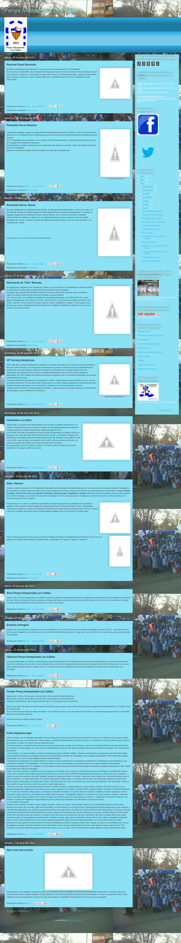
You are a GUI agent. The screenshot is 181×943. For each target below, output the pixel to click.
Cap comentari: (38, 106)
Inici (80, 911)
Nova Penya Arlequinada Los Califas (29, 593)
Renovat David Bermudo (21, 64)
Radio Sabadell (143, 356)
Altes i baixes (32, 110)
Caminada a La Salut (19, 420)
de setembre (148, 197)
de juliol (146, 204)
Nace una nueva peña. (20, 850)
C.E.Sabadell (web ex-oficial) (149, 344)
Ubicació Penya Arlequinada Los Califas (31, 656)
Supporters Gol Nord (145, 365)
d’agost (146, 201)
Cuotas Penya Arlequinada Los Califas (30, 691)
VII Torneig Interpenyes (21, 360)
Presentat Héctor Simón (21, 205)
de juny (146, 208)
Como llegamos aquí (19, 733)
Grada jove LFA (143, 348)
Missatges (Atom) (75, 920)
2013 (142, 176)
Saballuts (141, 360)
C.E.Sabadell (142, 340)
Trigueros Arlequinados (146, 369)
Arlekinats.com (143, 331)
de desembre (148, 187)
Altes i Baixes (15, 483)
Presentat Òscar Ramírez (22, 125)
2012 (142, 180)
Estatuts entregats (18, 625)
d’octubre (147, 194)
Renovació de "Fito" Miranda (24, 282)
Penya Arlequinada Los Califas (42, 10)
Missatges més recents (18, 911)
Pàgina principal (165, 410)
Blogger (108, 937)
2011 (142, 183)
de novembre (148, 190)
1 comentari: (37, 574)
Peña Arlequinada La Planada (149, 352)
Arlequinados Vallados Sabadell (150, 335)
